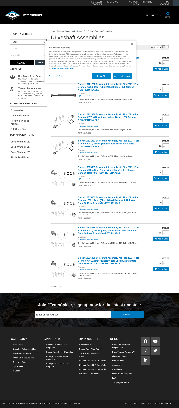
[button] (153, 15)
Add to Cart (163, 69)
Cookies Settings (56, 76)
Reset (41, 62)
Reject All (101, 76)
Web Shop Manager (72, 403)
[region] (90, 62)
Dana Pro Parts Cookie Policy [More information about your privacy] (63, 68)
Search (22, 62)
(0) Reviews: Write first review (88, 96)
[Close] (132, 44)
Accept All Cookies (122, 76)
